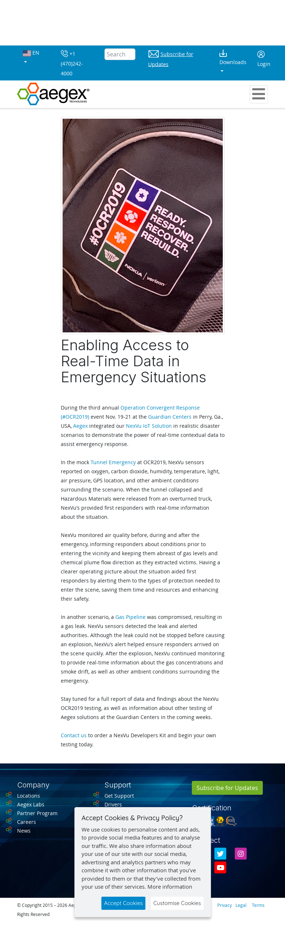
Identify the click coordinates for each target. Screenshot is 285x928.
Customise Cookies (177, 903)
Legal (240, 905)
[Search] (120, 54)
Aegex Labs (30, 804)
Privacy (224, 905)
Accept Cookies (123, 903)
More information (169, 886)
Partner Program (37, 813)
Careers (26, 821)
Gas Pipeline (130, 616)
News (24, 830)
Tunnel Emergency (113, 462)
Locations (28, 795)
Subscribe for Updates (227, 788)
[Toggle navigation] (258, 94)
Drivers (113, 804)
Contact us (74, 735)
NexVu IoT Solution (149, 425)
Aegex (80, 425)
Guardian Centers (169, 416)
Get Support (119, 795)
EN (31, 53)
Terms (258, 905)
